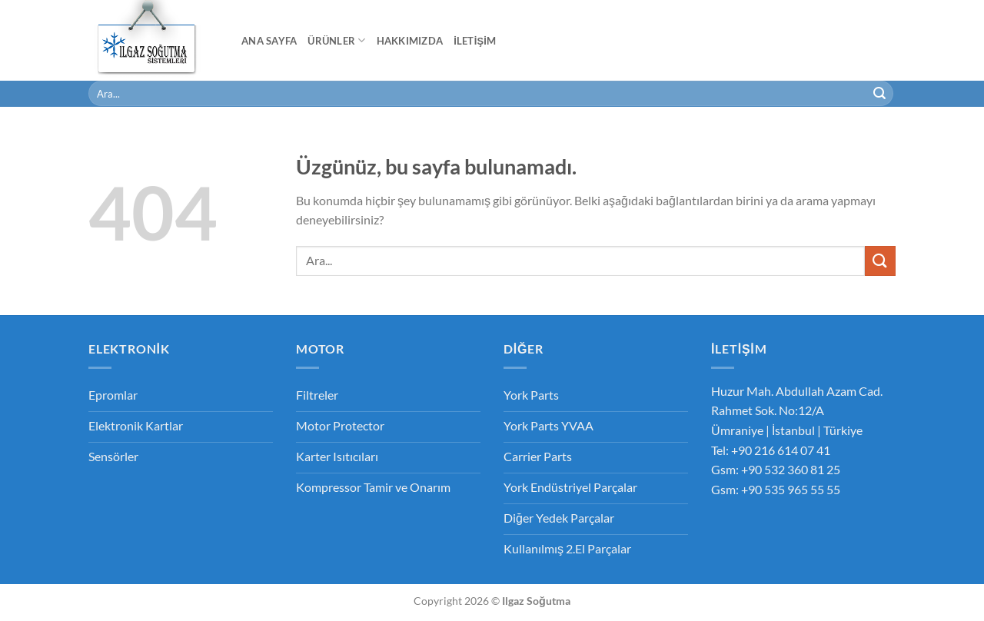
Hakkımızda (410, 41)
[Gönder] (879, 94)
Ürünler (336, 40)
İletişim (475, 41)
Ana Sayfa (269, 41)
